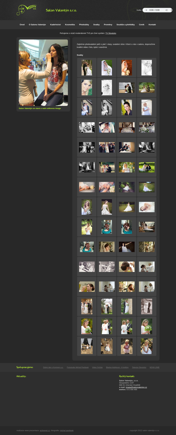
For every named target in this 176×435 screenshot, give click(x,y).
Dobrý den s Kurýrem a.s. (53, 367)
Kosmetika (70, 24)
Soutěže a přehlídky (126, 24)
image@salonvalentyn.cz (136, 387)
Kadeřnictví (55, 24)
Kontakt (152, 24)
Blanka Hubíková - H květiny (117, 367)
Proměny (108, 24)
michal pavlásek (67, 430)
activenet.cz (45, 430)
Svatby (96, 24)
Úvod (22, 24)
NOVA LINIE (154, 367)
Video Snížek (97, 367)
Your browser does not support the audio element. (157, 10)
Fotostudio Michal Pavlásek (78, 367)
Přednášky (84, 24)
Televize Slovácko (139, 367)
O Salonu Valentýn (37, 24)
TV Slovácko (110, 33)
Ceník (141, 24)
